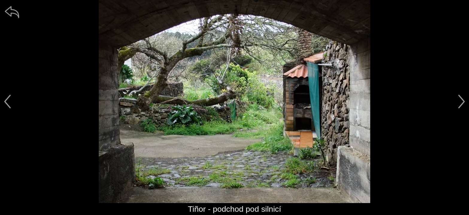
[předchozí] (7, 101)
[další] (461, 101)
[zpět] (12, 12)
